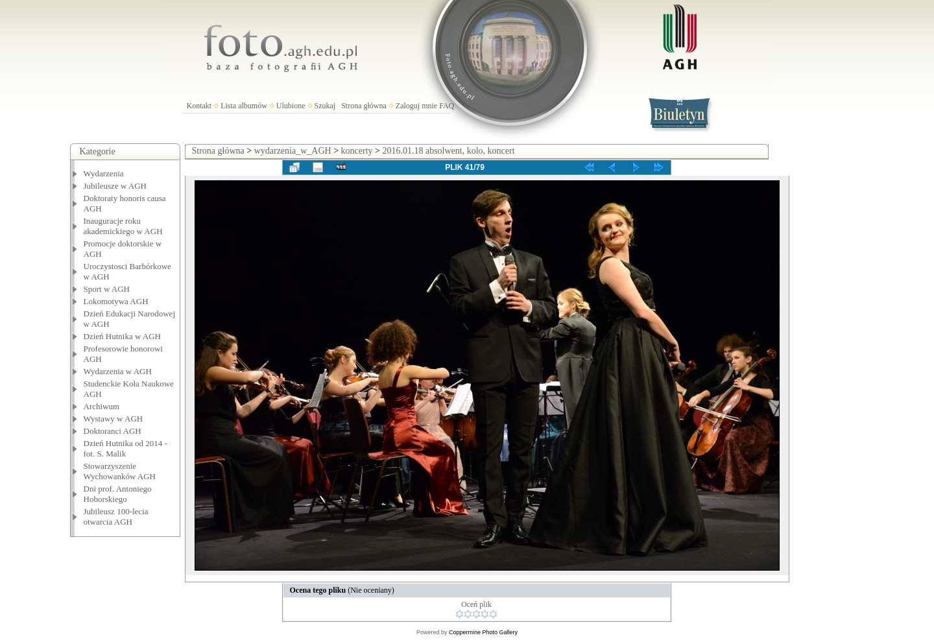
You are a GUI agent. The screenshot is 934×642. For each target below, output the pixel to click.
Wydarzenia (104, 173)
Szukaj (325, 105)
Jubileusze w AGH (115, 186)
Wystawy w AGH (113, 418)
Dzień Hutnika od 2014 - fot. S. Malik (125, 448)
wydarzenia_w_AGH (292, 151)
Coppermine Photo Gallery (483, 632)
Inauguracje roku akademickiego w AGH (123, 226)
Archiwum (102, 406)
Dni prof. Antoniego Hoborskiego (118, 494)
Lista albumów (244, 105)
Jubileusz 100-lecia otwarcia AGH (116, 516)
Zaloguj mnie (416, 105)
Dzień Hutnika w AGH (123, 336)
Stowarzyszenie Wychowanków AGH (120, 471)
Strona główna (364, 105)
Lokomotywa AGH (116, 301)
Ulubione (290, 105)
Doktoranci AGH (112, 431)
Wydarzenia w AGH (118, 371)
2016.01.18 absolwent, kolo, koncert (448, 151)
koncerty (357, 151)
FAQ (446, 105)
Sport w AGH (107, 289)
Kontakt (199, 105)
